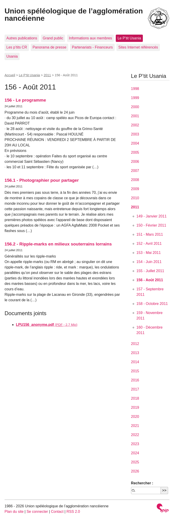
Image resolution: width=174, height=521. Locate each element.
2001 (135, 116)
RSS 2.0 (73, 511)
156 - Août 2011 (149, 280)
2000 (135, 107)
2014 (135, 362)
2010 (135, 198)
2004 (135, 143)
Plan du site (14, 511)
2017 (135, 389)
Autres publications (21, 38)
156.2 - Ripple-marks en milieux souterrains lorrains (58, 244)
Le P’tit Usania (129, 38)
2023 (135, 444)
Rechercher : (142, 483)
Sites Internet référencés (138, 47)
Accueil (10, 75)
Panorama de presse (49, 47)
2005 (135, 152)
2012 (135, 344)
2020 (135, 417)
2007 (135, 171)
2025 (135, 462)
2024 (135, 453)
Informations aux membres (90, 38)
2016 (135, 380)
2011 (47, 75)
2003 (135, 134)
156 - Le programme (25, 100)
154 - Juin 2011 (148, 262)
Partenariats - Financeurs (92, 47)
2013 (135, 353)
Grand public (53, 38)
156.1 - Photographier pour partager (42, 180)
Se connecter (37, 511)
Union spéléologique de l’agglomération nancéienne (74, 14)
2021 (135, 426)
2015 (135, 371)
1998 (135, 89)
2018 (135, 398)
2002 (135, 125)
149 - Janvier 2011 (151, 216)
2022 (135, 435)
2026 (135, 471)
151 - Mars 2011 (149, 234)
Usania (12, 56)
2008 (135, 180)
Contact (57, 511)
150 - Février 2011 (151, 225)
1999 (135, 98)
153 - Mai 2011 (148, 253)
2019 (135, 407)
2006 (135, 161)
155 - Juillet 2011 (150, 271)
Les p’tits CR (16, 47)
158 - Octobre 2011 (152, 304)
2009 (135, 189)
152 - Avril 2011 (149, 243)
